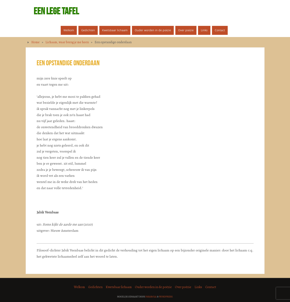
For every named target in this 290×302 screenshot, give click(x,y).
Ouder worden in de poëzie (153, 287)
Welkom (79, 287)
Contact (210, 287)
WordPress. (166, 296)
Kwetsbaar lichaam (119, 287)
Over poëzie (183, 287)
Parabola (150, 296)
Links (198, 287)
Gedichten (95, 287)
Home (35, 42)
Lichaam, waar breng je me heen (67, 42)
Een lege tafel (56, 11)
